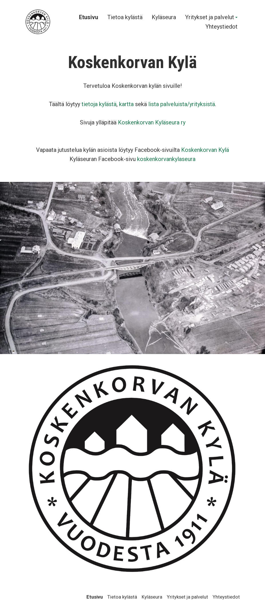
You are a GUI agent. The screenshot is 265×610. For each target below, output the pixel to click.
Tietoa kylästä (125, 17)
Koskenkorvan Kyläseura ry (151, 122)
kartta (126, 104)
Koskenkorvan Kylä (205, 149)
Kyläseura (164, 17)
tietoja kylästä (99, 104)
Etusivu (88, 17)
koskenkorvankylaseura (166, 159)
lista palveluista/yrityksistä (181, 104)
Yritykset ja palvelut (209, 17)
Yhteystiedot (221, 27)
